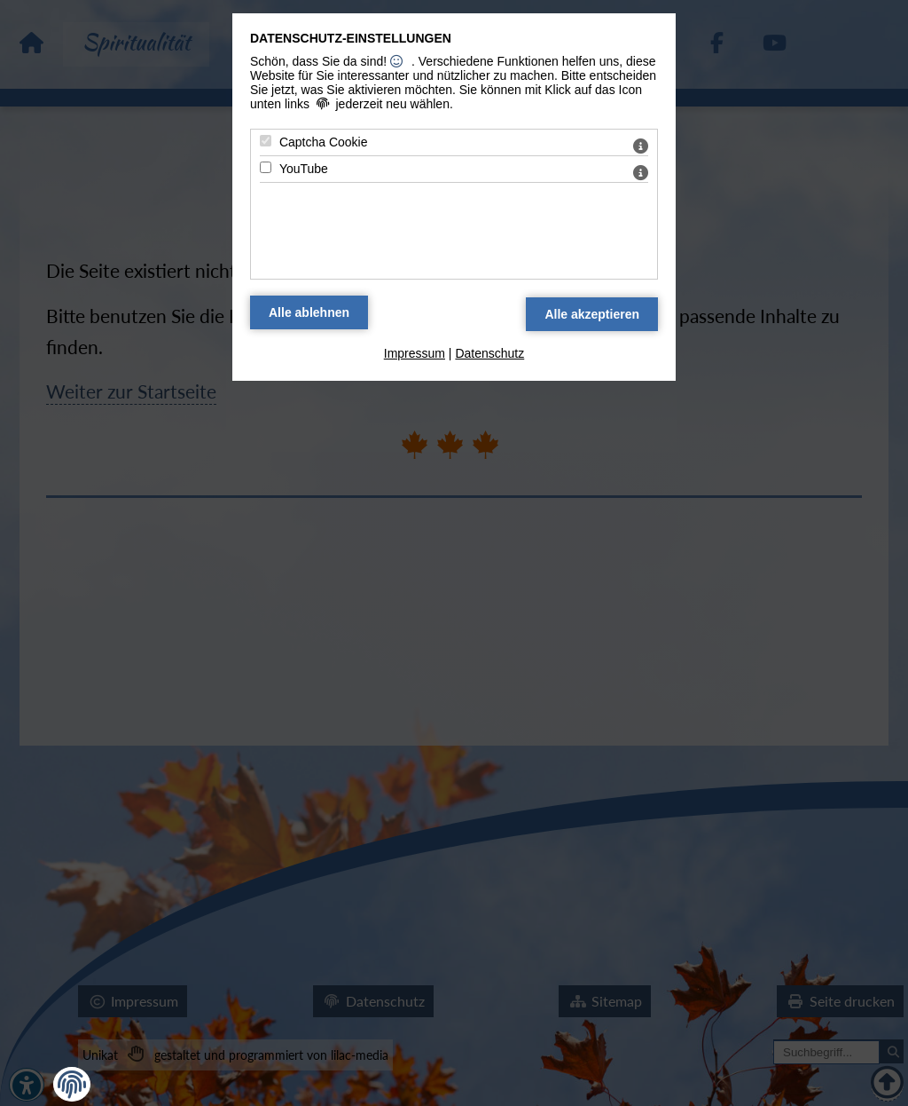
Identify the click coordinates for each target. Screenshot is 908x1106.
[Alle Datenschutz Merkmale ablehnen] (309, 312)
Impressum (414, 353)
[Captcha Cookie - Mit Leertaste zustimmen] (265, 140)
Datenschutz (489, 353)
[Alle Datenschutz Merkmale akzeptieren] (592, 314)
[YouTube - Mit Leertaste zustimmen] (265, 167)
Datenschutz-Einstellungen (350, 38)
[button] (72, 1084)
